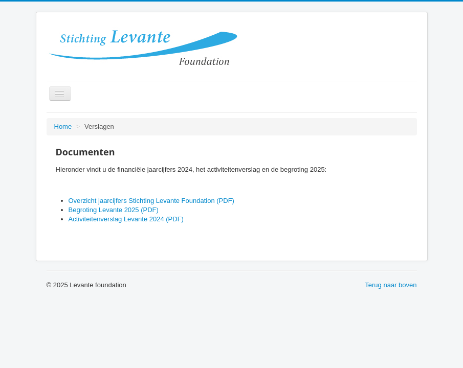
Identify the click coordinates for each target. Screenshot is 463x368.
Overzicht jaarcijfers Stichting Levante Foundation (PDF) (151, 200)
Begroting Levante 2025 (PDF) (114, 210)
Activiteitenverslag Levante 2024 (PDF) (126, 219)
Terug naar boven (390, 285)
